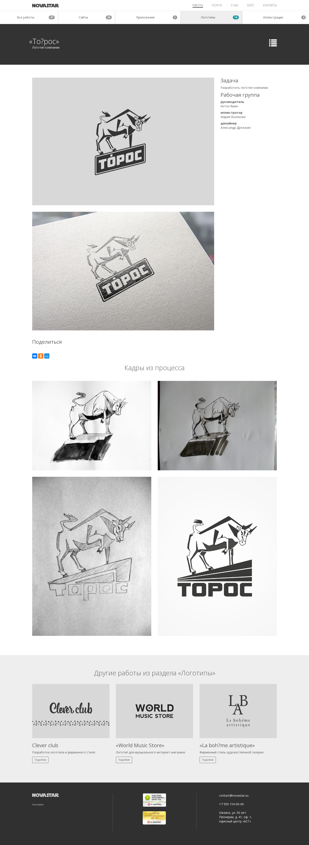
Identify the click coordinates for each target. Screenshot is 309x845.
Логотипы (220, 17)
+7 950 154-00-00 (231, 804)
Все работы (36, 17)
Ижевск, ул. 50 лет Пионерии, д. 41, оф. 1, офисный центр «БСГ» (235, 817)
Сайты (95, 17)
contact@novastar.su (233, 795)
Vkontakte (38, 804)
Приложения (156, 17)
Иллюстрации (284, 17)
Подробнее (40, 759)
